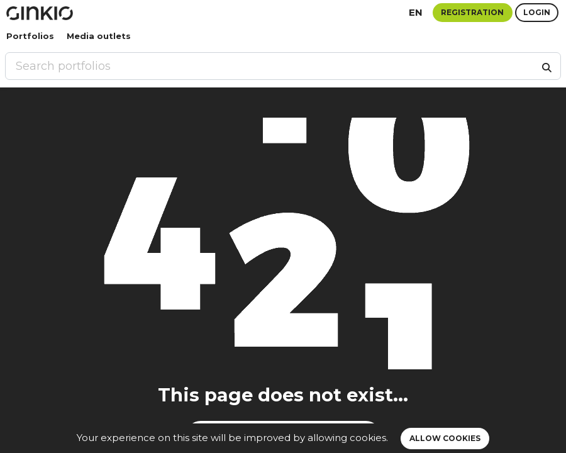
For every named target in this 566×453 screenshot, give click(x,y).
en (416, 12)
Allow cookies (444, 438)
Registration (472, 12)
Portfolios (30, 36)
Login (536, 12)
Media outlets (99, 36)
